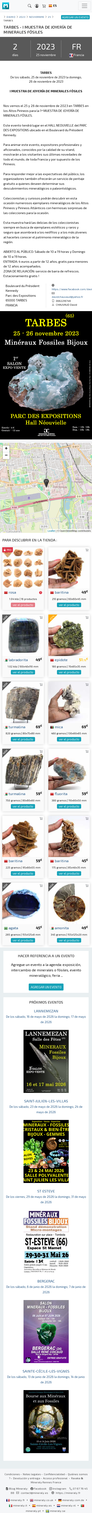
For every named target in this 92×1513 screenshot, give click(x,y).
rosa (10, 592)
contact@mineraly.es (34, 1492)
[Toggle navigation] (84, 5)
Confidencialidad (54, 1474)
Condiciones (12, 1474)
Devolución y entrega (26, 1478)
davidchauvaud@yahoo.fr (67, 296)
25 (49, 16)
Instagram (57, 1488)
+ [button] (6, 449)
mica (56, 726)
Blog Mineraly (17, 1488)
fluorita (58, 793)
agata (11, 927)
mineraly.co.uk (42, 1500)
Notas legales (32, 1474)
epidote (59, 659)
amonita (59, 927)
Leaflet (51, 530)
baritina (59, 592)
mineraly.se (55, 1510)
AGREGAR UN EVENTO (46, 987)
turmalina (14, 726)
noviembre (36, 16)
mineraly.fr (16, 1500)
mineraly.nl (66, 1505)
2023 (22, 16)
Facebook (38, 1488)
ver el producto (23, 605)
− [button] (6, 455)
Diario (11, 16)
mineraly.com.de (71, 1500)
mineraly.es (42, 1505)
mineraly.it (18, 1505)
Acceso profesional (55, 1478)
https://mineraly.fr (68, 1492)
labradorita (16, 659)
